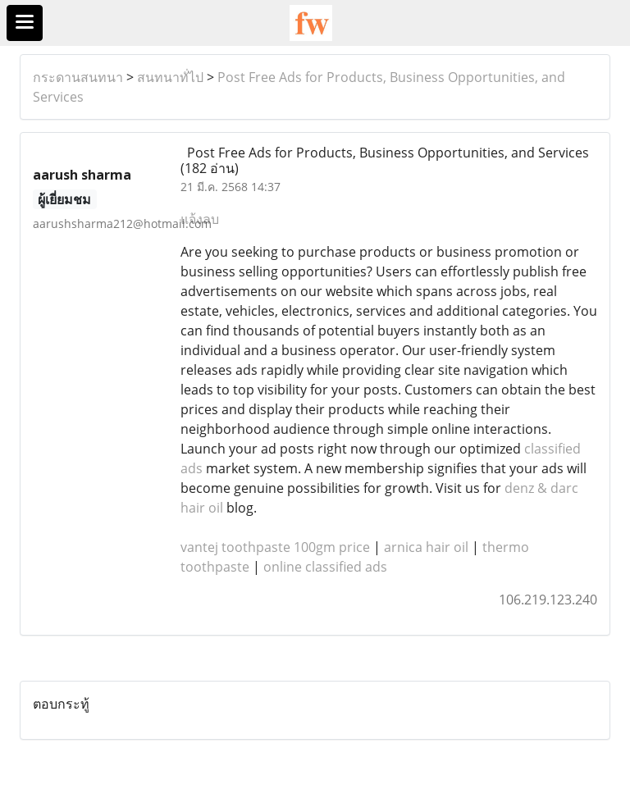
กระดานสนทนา (78, 77)
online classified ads (325, 567)
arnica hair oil (426, 547)
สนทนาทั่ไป (170, 77)
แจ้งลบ (199, 219)
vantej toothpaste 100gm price (275, 547)
